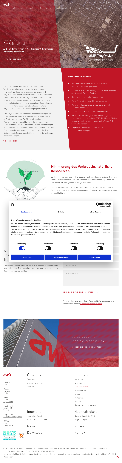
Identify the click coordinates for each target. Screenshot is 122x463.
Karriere (30, 389)
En (100, 4)
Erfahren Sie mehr (12, 59)
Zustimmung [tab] (26, 212)
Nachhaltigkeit (69, 9)
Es (109, 4)
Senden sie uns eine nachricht (87, 347)
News (82, 9)
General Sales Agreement (8, 399)
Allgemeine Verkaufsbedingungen (12, 415)
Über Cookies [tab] (95, 212)
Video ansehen (10, 141)
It (104, 4)
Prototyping (79, 402)
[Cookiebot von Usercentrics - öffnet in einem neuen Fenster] (101, 204)
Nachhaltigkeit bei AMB (84, 422)
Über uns (30, 9)
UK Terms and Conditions (8, 423)
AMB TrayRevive (81, 389)
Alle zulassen (94, 257)
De (95, 4)
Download (103, 9)
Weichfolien (79, 384)
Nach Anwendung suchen (85, 411)
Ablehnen (27, 257)
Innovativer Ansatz (34, 422)
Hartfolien (78, 380)
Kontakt (115, 9)
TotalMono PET (80, 393)
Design (77, 398)
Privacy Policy (6, 383)
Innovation (54, 9)
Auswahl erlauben (61, 257)
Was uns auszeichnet (36, 384)
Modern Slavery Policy (6, 391)
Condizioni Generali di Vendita (8, 408)
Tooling (77, 406)
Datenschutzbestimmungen (91, 303)
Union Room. (8, 459)
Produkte (42, 9)
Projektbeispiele (81, 427)
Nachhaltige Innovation (36, 427)
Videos (92, 9)
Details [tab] (61, 212)
